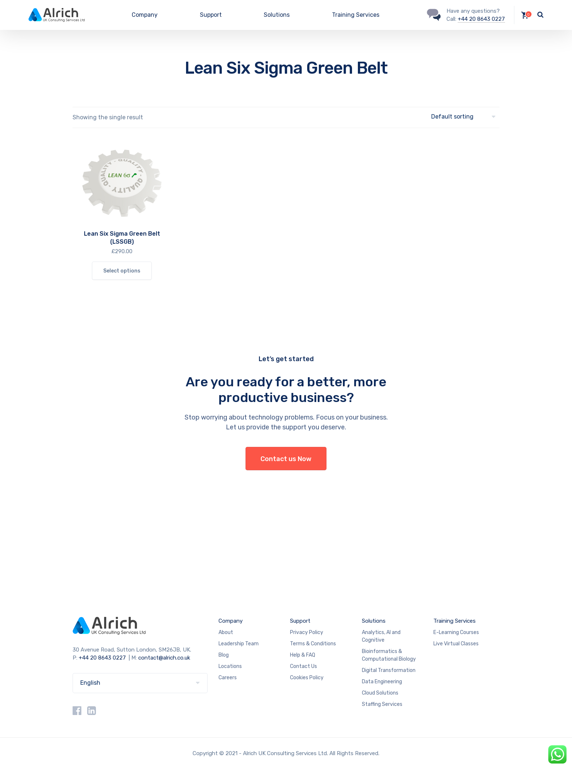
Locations (230, 666)
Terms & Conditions (313, 644)
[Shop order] (465, 117)
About (226, 632)
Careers (228, 678)
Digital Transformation (389, 670)
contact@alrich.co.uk (164, 657)
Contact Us (303, 666)
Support (211, 14)
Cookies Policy (307, 678)
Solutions (277, 14)
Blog (224, 655)
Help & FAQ (302, 655)
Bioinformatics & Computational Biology (389, 655)
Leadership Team (239, 644)
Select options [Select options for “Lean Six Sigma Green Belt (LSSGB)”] (121, 271)
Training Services (355, 14)
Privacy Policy (306, 632)
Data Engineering (382, 682)
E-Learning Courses (456, 632)
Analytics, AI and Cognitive (381, 636)
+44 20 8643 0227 (481, 19)
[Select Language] (140, 683)
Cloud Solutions (380, 693)
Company (145, 14)
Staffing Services (382, 704)
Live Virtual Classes (456, 644)
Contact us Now (286, 459)
